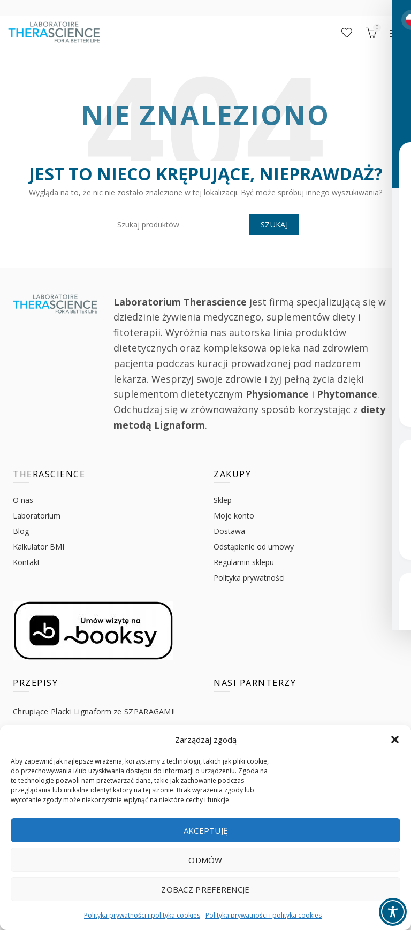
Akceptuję (206, 830)
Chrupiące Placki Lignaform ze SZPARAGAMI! (94, 711)
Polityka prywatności (249, 578)
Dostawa (229, 531)
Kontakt (26, 562)
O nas (23, 500)
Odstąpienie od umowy (254, 547)
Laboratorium (36, 515)
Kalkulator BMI (38, 547)
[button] (395, 739)
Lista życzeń (347, 33)
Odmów (205, 860)
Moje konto (234, 515)
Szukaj (274, 224)
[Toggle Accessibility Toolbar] (393, 912)
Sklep (223, 500)
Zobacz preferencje (205, 889)
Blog (21, 531)
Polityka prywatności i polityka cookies (142, 915)
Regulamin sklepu (244, 562)
